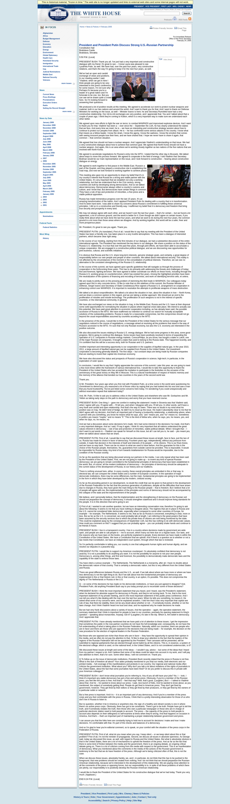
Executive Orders (50, 103)
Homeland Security (51, 61)
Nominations (48, 216)
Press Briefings (49, 97)
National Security (50, 77)
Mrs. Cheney (125, 793)
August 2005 (48, 175)
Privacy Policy (118, 800)
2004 (45, 197)
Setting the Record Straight (54, 108)
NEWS (188, 6)
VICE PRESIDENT (152, 6)
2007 (45, 158)
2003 (45, 200)
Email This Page (112, 785)
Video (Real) (167, 60)
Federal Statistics (50, 227)
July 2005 (47, 178)
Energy (46, 50)
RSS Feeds (183, 20)
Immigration (48, 63)
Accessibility (94, 800)
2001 (45, 205)
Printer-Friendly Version (161, 28)
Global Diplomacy (50, 55)
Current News (48, 94)
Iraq (44, 69)
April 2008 (47, 147)
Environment (48, 52)
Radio (45, 105)
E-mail (177, 10)
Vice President (99, 793)
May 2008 (47, 144)
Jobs (133, 797)
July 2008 (47, 139)
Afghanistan (48, 33)
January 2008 (48, 156)
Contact (142, 797)
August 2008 (48, 136)
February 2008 (49, 153)
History (46, 238)
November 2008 (49, 128)
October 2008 (48, 131)
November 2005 (49, 167)
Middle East (48, 75)
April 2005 (47, 186)
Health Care (48, 58)
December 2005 (49, 164)
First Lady (113, 793)
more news (66, 111)
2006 (45, 161)
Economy (47, 44)
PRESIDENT (139, 6)
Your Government (147, 10)
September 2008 (49, 133)
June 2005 (47, 180)
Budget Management (51, 39)
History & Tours (162, 10)
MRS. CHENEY (179, 6)
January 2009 (48, 122)
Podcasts (168, 20)
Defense (46, 41)
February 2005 (49, 191)
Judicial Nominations (51, 72)
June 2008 (47, 142)
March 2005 (47, 189)
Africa (45, 36)
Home (82, 27)
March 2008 (47, 150)
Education (47, 47)
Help (129, 800)
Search (106, 800)
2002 (45, 202)
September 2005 (49, 172)
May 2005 (47, 183)
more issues (66, 83)
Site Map (137, 800)
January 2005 (48, 194)
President (85, 793)
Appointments (123, 797)
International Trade (50, 66)
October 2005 (48, 169)
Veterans (46, 80)
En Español (186, 10)
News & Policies (92, 27)
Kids (172, 10)
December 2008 (49, 125)
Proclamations (49, 100)
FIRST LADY (166, 6)
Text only (151, 797)
